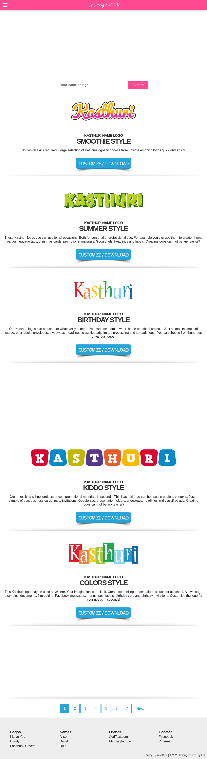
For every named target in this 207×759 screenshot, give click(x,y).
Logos (15, 732)
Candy (14, 741)
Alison (64, 736)
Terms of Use (160, 755)
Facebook (166, 736)
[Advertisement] (103, 45)
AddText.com (118, 736)
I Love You (17, 736)
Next (140, 708)
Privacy (148, 755)
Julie (63, 746)
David (64, 741)
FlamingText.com (121, 741)
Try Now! (138, 85)
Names (65, 732)
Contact (165, 732)
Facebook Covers (22, 746)
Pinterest (165, 741)
